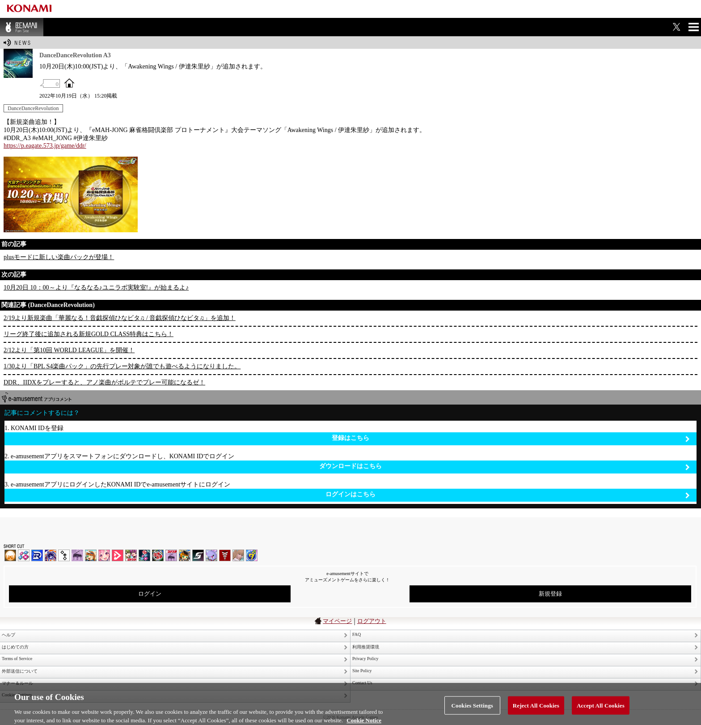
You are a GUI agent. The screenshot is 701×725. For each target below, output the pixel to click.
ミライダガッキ (252, 555)
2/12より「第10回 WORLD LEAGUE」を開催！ (69, 350)
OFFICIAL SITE (69, 83)
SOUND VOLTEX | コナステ (198, 555)
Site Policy (362, 670)
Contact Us (362, 682)
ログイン (149, 593)
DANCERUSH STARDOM (37, 555)
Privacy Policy (365, 658)
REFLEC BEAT (211, 555)
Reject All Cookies (536, 709)
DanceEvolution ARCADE (238, 555)
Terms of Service (17, 658)
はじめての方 (15, 646)
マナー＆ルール (17, 683)
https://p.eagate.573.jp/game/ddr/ (45, 145)
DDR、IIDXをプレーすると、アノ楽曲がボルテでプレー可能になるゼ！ (104, 382)
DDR (24, 555)
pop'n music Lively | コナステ (184, 555)
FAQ (356, 634)
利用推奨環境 (365, 646)
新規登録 (550, 593)
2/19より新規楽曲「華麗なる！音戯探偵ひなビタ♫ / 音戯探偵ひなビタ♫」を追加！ (120, 318)
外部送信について (20, 671)
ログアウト (371, 621)
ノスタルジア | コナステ (171, 555)
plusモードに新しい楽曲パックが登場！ (59, 257)
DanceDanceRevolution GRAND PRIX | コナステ (144, 555)
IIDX (10, 555)
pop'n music (91, 555)
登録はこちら (511, 438)
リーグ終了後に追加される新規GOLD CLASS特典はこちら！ (88, 334)
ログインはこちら (507, 495)
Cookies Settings (472, 709)
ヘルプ (8, 634)
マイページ (337, 621)
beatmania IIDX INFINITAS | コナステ (131, 555)
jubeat (64, 555)
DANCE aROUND (117, 555)
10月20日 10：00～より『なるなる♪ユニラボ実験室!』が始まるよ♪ (96, 287)
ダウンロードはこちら (504, 466)
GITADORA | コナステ (158, 555)
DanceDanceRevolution (33, 108)
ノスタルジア (77, 555)
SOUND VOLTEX (104, 555)
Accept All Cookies (601, 709)
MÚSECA (225, 555)
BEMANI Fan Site (21, 27)
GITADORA (50, 555)
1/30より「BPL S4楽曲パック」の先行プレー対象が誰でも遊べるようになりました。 (122, 366)
